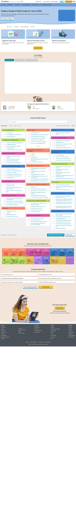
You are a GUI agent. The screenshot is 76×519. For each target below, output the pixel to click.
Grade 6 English (20, 59)
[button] (16, 1)
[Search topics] (39, 121)
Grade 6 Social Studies (31, 59)
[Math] (4, 5)
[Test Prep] (36, 5)
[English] (10, 5)
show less (38, 145)
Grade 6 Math (9, 59)
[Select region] (74, 1)
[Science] (18, 5)
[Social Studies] (27, 5)
